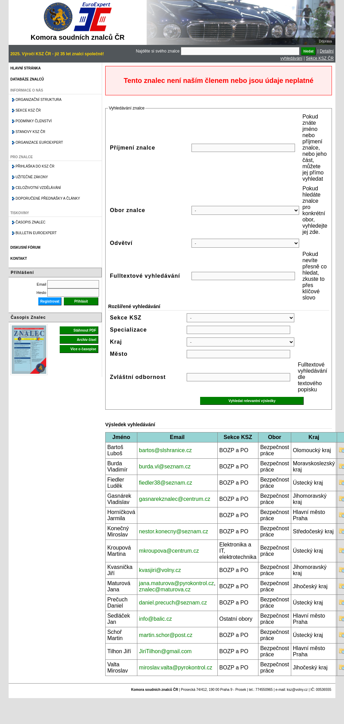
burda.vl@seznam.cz (165, 466)
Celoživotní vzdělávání (38, 188)
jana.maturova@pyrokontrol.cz (176, 583)
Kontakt (18, 258)
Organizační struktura (38, 100)
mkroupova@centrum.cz (169, 551)
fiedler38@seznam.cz (165, 483)
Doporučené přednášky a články (48, 198)
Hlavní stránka (25, 68)
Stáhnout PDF (84, 330)
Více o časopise (83, 349)
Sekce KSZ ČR (320, 58)
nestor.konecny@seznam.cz (173, 531)
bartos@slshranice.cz (165, 450)
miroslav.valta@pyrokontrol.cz (175, 667)
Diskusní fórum (25, 247)
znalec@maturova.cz (165, 589)
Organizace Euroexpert (39, 142)
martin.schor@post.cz (166, 635)
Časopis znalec (31, 222)
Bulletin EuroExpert (36, 233)
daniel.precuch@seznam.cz (173, 603)
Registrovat (49, 301)
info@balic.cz (155, 619)
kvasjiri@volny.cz (160, 570)
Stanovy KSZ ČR (30, 132)
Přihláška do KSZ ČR (35, 166)
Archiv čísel (86, 340)
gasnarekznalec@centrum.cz (174, 499)
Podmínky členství (34, 121)
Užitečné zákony (32, 177)
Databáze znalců (27, 79)
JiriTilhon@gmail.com (165, 651)
